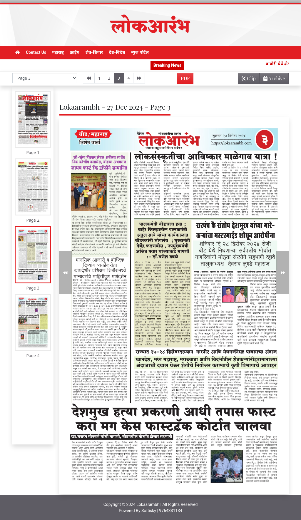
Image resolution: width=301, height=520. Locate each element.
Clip (249, 78)
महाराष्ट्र (58, 52)
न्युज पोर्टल (140, 52)
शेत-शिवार (94, 52)
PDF (185, 78)
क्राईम (74, 52)
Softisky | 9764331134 (161, 510)
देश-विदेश (117, 52)
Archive (272, 79)
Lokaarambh (147, 504)
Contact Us (36, 52)
